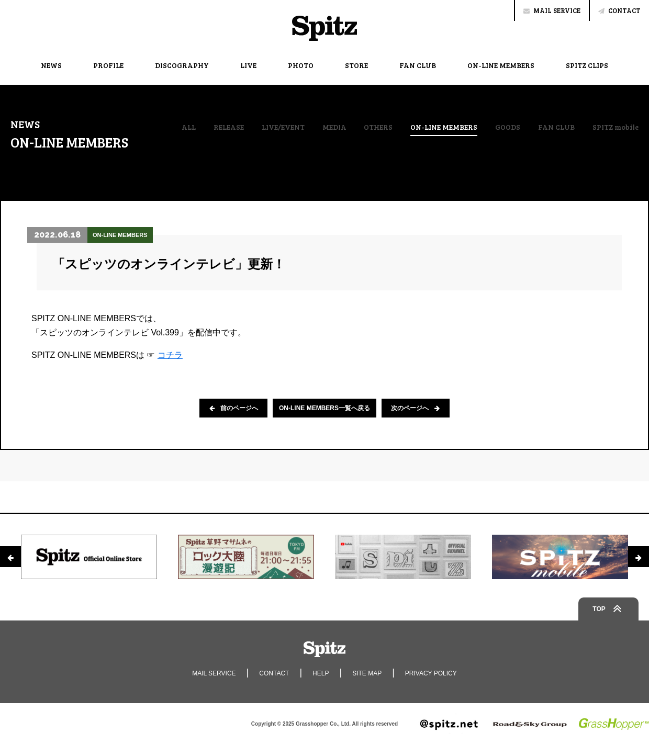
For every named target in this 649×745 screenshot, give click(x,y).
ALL (189, 127)
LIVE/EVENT (283, 127)
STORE (356, 65)
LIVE (248, 65)
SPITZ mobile (615, 127)
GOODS (507, 127)
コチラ (170, 355)
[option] (88, 557)
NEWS (51, 65)
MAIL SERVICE (551, 10)
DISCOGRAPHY (182, 65)
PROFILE (108, 65)
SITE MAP (367, 673)
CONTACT (619, 10)
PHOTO (301, 65)
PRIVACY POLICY (431, 673)
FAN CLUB (417, 65)
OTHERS (378, 127)
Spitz (324, 28)
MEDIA (334, 127)
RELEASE (229, 127)
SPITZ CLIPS (587, 65)
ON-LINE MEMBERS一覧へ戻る (324, 408)
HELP (320, 673)
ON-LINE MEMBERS (500, 65)
